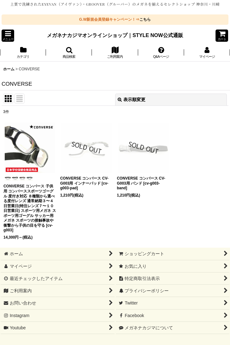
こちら (145, 19)
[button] (8, 36)
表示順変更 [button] (131, 99)
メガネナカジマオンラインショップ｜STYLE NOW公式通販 (115, 35)
